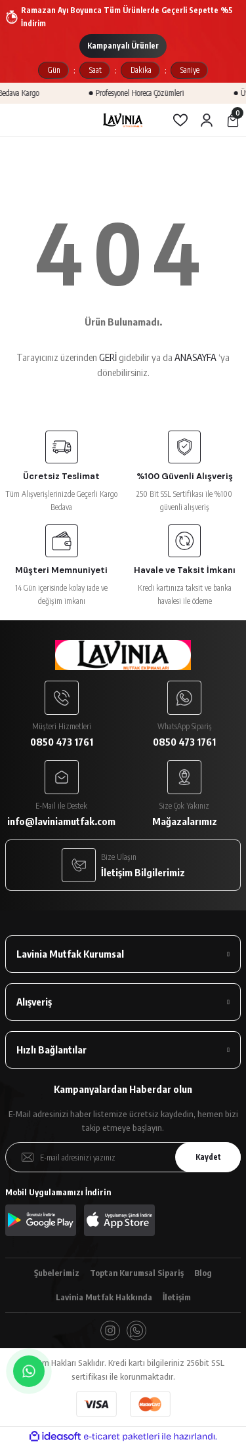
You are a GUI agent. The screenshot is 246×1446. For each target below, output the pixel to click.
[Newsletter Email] (123, 1157)
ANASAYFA (195, 357)
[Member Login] (207, 120)
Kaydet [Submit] (208, 1157)
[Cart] (233, 120)
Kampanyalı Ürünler (123, 46)
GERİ (108, 357)
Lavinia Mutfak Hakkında (104, 1297)
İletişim (177, 1297)
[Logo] (123, 120)
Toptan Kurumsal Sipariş (137, 1272)
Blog (203, 1272)
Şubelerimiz (56, 1272)
